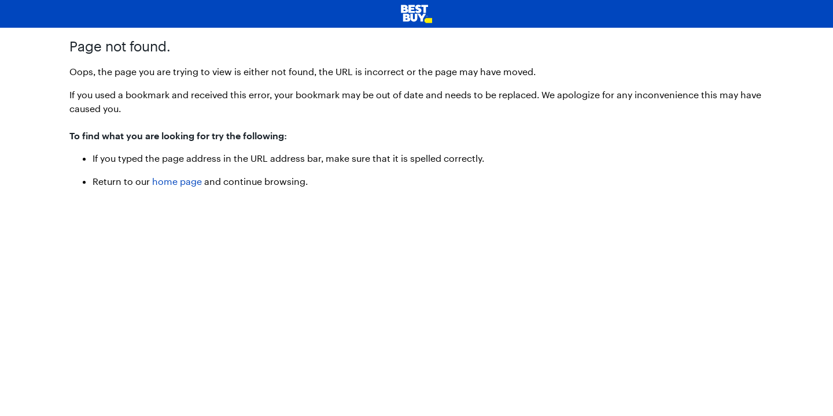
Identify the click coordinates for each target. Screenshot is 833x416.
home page (177, 181)
